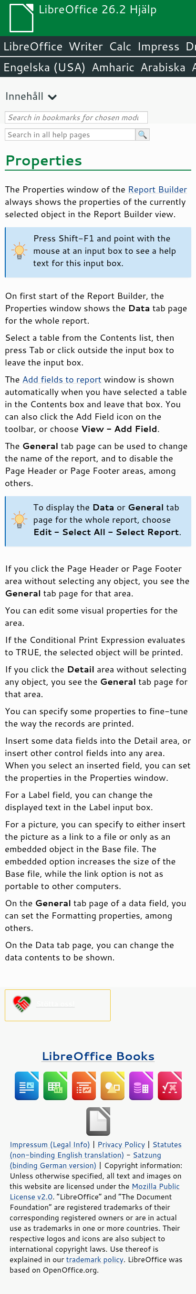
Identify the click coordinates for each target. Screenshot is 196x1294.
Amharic (113, 67)
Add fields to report (62, 379)
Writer (85, 46)
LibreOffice (32, 46)
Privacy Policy (121, 1144)
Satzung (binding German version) (85, 1160)
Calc (120, 46)
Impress (158, 46)
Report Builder (157, 189)
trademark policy (95, 1259)
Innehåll (24, 95)
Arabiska (163, 67)
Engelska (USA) (44, 67)
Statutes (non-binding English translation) (96, 1149)
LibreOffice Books (98, 1055)
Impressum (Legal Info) (50, 1144)
